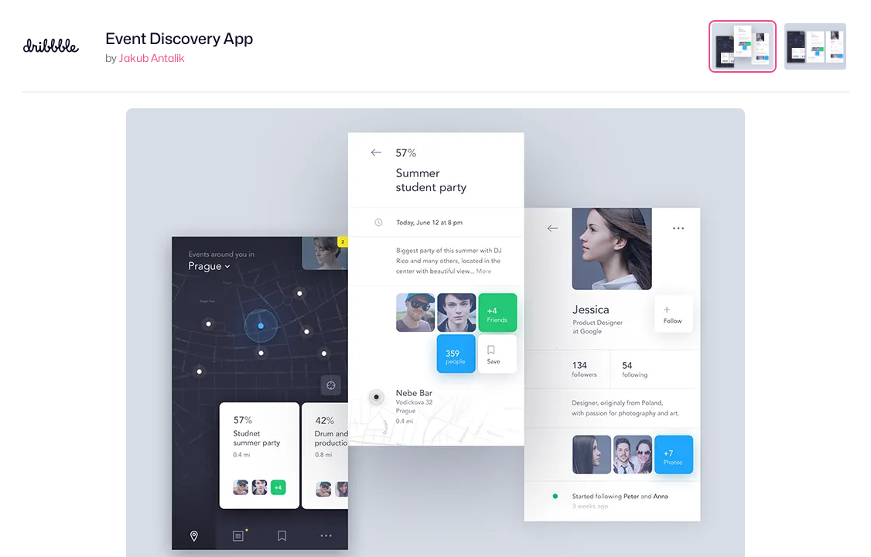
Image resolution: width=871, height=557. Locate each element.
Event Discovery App (179, 38)
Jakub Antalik (152, 57)
